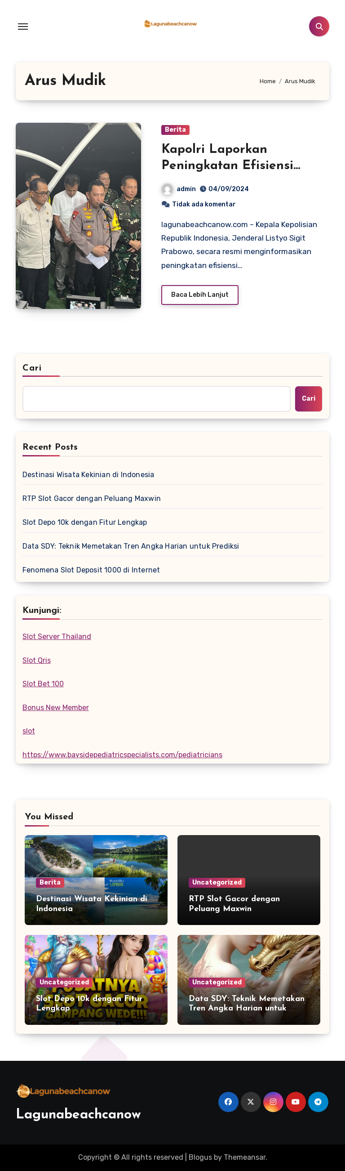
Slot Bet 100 (43, 683)
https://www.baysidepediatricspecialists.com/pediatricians (122, 755)
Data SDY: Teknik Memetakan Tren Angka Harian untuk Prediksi (130, 546)
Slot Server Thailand (56, 636)
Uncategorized (217, 882)
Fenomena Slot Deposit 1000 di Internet (91, 570)
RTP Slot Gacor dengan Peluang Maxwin (91, 498)
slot (28, 731)
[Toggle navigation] (23, 26)
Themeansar (244, 1157)
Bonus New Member (55, 707)
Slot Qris (36, 660)
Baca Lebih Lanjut (200, 295)
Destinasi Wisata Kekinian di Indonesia (88, 474)
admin (179, 189)
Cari (32, 368)
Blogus (200, 1157)
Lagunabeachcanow (78, 1115)
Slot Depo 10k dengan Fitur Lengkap (84, 522)
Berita (175, 130)
